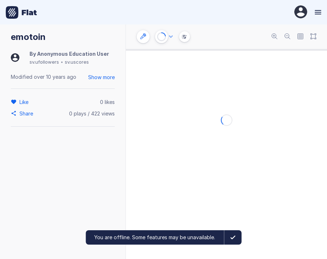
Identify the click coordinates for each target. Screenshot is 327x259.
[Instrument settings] (143, 36)
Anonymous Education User (73, 54)
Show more (101, 77)
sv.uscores (77, 62)
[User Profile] (300, 12)
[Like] (25, 102)
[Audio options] (171, 36)
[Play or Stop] (161, 36)
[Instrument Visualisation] (184, 36)
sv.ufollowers (44, 62)
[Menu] (317, 12)
